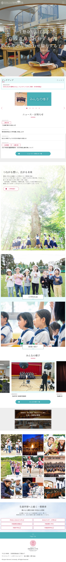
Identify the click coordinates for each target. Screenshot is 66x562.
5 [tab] (39, 108)
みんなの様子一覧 (34, 402)
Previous (58, 80)
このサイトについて (16, 556)
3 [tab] (33, 108)
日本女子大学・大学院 (48, 520)
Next (63, 80)
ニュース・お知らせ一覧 (34, 153)
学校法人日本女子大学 (16, 520)
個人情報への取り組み (30, 556)
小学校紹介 (12, 189)
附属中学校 (16, 528)
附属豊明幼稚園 (16, 524)
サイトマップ (5, 556)
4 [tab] (36, 108)
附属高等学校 (48, 528)
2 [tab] (29, 108)
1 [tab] (26, 108)
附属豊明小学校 (49, 524)
